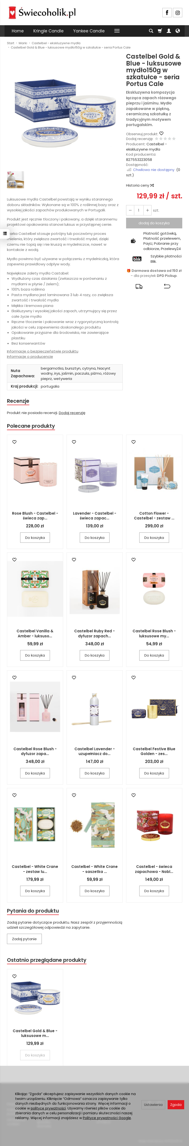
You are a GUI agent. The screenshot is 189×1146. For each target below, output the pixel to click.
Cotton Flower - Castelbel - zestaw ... (154, 516)
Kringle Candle (48, 31)
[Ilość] (139, 210)
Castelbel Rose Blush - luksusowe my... (154, 634)
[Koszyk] (160, 31)
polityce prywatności (48, 1108)
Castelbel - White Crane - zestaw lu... (35, 869)
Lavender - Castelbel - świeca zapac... (94, 516)
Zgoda (176, 1104)
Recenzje (18, 400)
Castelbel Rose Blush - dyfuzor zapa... (35, 751)
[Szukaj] (151, 31)
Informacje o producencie (30, 356)
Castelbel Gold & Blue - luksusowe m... (35, 1033)
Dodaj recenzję (72, 412)
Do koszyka (35, 537)
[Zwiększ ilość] (130, 210)
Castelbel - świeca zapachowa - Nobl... (154, 869)
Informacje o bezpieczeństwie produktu (42, 351)
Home (18, 31)
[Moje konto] (168, 31)
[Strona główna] (42, 12)
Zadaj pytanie (24, 938)
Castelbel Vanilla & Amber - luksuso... (35, 634)
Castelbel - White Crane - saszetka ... (94, 869)
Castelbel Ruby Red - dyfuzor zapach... (94, 634)
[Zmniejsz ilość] (147, 210)
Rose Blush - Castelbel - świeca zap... (35, 516)
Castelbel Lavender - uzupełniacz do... (94, 751)
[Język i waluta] (177, 31)
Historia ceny (139, 185)
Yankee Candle (89, 31)
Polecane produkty (31, 425)
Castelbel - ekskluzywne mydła (146, 146)
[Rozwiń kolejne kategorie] (117, 31)
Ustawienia (153, 1104)
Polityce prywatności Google (107, 1118)
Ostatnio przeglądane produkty (47, 960)
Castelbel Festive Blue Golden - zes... (154, 751)
